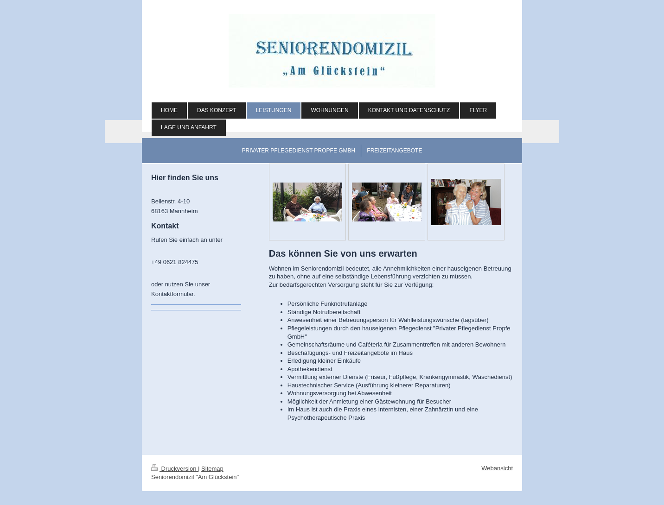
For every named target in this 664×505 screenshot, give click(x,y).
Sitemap (212, 468)
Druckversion (174, 468)
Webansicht (497, 468)
